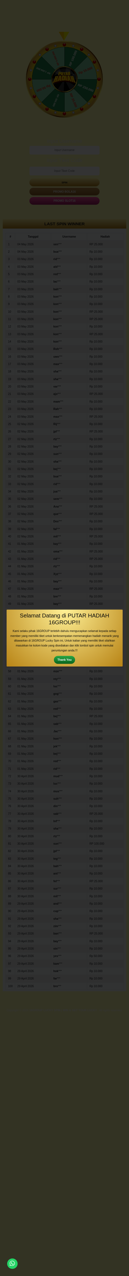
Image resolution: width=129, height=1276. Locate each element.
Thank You (64, 659)
